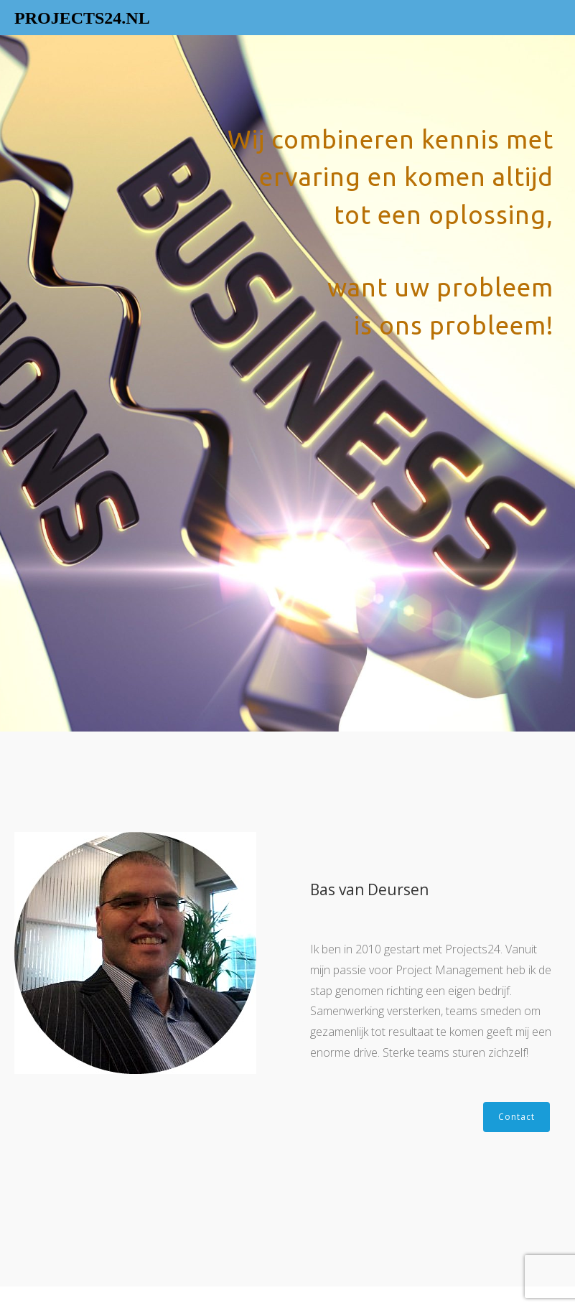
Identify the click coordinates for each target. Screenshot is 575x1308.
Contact (516, 1117)
